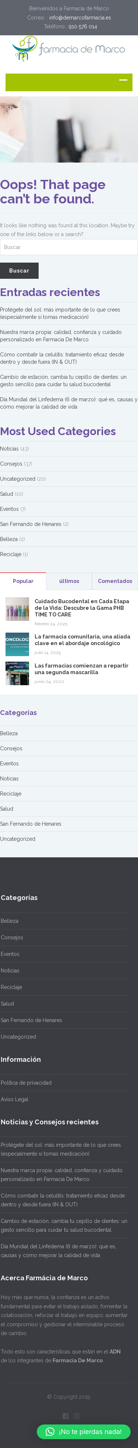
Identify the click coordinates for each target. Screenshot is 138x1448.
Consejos (11, 464)
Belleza (9, 539)
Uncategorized (17, 479)
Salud (6, 494)
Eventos (9, 509)
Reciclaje (10, 554)
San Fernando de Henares (30, 524)
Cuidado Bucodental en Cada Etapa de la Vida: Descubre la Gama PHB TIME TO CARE (82, 608)
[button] (84, 1431)
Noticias (9, 449)
